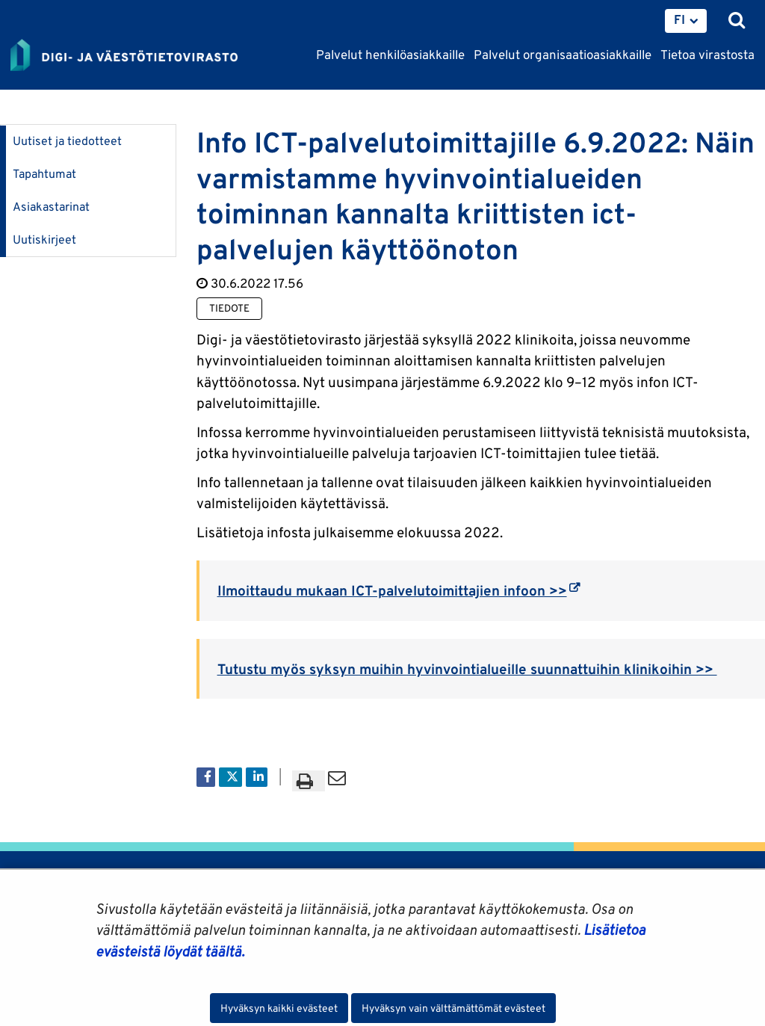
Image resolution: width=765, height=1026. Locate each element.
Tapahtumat (44, 174)
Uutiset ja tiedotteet (67, 141)
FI (679, 19)
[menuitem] (686, 21)
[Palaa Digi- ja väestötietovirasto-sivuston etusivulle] (124, 56)
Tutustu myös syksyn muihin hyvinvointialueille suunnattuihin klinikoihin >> (467, 669)
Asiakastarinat (51, 206)
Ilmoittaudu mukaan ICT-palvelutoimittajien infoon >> (398, 590)
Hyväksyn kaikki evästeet (279, 1008)
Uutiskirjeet (44, 239)
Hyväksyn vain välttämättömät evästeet (453, 1008)
